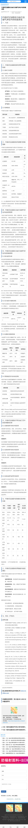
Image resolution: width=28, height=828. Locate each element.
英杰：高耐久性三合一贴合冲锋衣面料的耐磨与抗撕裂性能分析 (14, 744)
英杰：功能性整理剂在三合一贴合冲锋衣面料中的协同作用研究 (14, 753)
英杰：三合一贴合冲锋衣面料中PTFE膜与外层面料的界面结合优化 (14, 742)
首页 (3, 826)
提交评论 (3, 792)
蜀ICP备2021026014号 (15, 821)
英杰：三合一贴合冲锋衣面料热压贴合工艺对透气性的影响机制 (14, 746)
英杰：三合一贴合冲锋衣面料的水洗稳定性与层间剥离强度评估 (14, 751)
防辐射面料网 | (11, 820)
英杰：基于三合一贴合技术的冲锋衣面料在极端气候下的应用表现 (14, 740)
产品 (10, 826)
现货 (17, 826)
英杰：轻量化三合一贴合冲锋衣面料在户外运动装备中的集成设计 (14, 749)
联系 (24, 826)
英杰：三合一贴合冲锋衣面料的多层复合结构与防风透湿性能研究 (14, 738)
